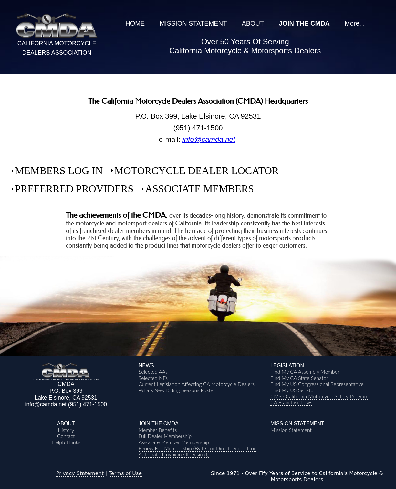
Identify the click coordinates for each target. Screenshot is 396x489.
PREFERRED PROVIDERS (74, 188)
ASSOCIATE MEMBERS (199, 188)
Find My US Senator (292, 390)
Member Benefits (158, 430)
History (66, 430)
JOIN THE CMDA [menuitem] (304, 23)
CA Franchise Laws (291, 402)
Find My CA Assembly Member (304, 372)
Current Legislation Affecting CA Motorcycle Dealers (197, 384)
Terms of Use (125, 473)
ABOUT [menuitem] (253, 23)
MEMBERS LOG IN (59, 170)
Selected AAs (153, 372)
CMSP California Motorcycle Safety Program (319, 396)
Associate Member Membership (174, 442)
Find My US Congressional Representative (316, 384)
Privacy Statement (80, 473)
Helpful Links (66, 442)
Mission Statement (291, 430)
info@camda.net (208, 139)
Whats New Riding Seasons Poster (177, 390)
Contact (66, 436)
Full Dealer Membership (165, 436)
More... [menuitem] (355, 23)
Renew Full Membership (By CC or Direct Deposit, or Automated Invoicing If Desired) (197, 451)
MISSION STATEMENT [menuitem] (193, 23)
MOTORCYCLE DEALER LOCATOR (196, 170)
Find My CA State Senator (299, 378)
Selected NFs (153, 378)
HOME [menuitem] (135, 23)
